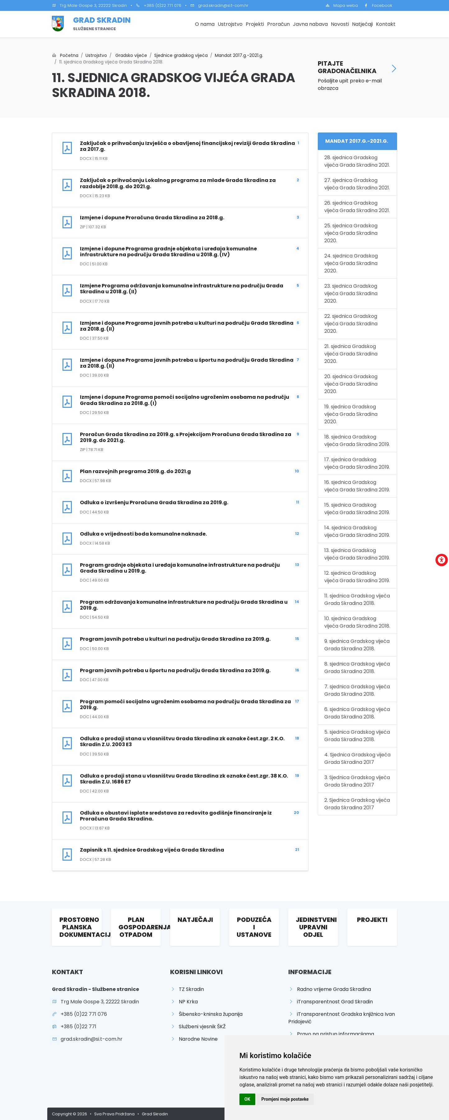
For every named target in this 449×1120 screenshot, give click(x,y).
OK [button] (247, 1099)
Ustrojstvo (230, 24)
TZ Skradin (187, 989)
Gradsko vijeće (130, 55)
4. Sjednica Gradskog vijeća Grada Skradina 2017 (357, 758)
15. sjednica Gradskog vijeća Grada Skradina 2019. (357, 508)
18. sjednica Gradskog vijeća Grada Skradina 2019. (357, 440)
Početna (65, 55)
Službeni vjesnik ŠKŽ (198, 1026)
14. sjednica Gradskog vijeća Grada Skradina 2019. (357, 531)
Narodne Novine (194, 1039)
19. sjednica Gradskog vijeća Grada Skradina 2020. (350, 414)
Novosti (340, 24)
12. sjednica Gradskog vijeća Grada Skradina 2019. (357, 576)
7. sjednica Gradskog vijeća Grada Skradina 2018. (357, 690)
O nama (205, 24)
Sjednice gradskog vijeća (181, 55)
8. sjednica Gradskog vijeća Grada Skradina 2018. (357, 667)
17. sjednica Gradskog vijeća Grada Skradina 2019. (357, 463)
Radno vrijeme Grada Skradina (329, 989)
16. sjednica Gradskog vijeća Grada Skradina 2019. (357, 486)
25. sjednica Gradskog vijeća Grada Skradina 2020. (350, 233)
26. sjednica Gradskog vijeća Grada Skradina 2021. (357, 206)
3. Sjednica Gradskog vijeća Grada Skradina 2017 (357, 781)
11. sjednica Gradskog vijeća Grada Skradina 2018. (357, 599)
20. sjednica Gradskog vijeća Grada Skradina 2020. (350, 384)
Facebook (378, 5)
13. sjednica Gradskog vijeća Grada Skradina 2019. (357, 554)
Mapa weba (342, 5)
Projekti (255, 24)
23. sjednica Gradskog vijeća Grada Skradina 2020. (350, 293)
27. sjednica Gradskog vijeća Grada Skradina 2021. (357, 184)
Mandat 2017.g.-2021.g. (239, 55)
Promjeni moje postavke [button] (285, 1099)
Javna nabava (310, 24)
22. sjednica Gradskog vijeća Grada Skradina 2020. (350, 324)
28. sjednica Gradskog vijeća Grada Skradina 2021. (357, 161)
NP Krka (184, 1001)
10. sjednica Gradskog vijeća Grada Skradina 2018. (357, 622)
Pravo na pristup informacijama (331, 1034)
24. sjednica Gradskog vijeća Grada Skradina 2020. (351, 263)
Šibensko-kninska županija (206, 1014)
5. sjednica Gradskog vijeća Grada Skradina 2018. (357, 735)
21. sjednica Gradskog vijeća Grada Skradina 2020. (350, 354)
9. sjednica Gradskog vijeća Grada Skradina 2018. (357, 645)
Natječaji (362, 24)
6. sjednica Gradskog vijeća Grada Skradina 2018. (357, 713)
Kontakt (386, 24)
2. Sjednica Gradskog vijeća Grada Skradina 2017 (357, 804)
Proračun (278, 24)
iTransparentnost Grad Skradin (330, 1001)
